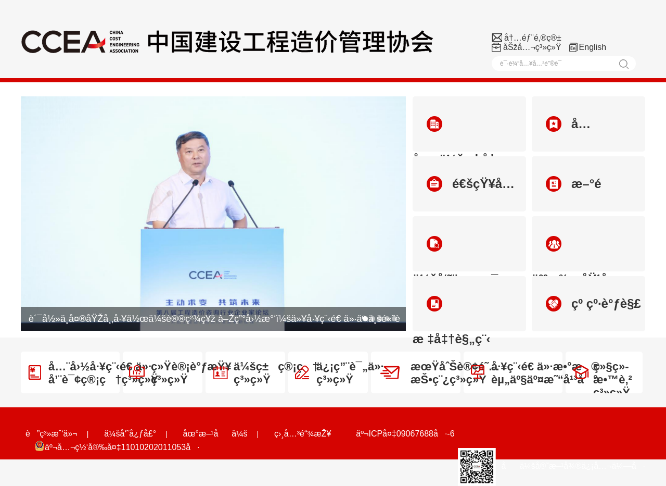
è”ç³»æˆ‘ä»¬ (51, 433)
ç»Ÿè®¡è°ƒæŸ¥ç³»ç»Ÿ (180, 373)
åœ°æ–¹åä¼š (215, 433)
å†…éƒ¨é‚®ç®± (532, 37)
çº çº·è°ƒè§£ (593, 303)
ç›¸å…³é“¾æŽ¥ (302, 433)
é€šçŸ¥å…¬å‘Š (464, 193)
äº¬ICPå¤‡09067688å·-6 (405, 433)
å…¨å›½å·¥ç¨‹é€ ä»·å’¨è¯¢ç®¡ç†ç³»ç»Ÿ (93, 373)
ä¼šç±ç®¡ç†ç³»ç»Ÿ (265, 373)
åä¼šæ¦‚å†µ (458, 134)
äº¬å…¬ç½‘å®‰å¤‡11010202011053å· (117, 446)
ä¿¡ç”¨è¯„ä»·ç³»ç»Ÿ (339, 373)
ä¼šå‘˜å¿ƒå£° (130, 433)
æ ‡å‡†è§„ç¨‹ (451, 313)
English (592, 47)
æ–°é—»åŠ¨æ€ (566, 193)
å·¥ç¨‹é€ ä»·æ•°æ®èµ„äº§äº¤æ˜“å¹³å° (535, 373)
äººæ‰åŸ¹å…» (579, 253)
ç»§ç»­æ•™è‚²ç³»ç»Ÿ (602, 379)
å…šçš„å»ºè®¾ (568, 134)
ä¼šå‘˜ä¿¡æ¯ (455, 253)
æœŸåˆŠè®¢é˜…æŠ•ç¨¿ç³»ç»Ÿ (439, 373)
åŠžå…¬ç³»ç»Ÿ (532, 47)
